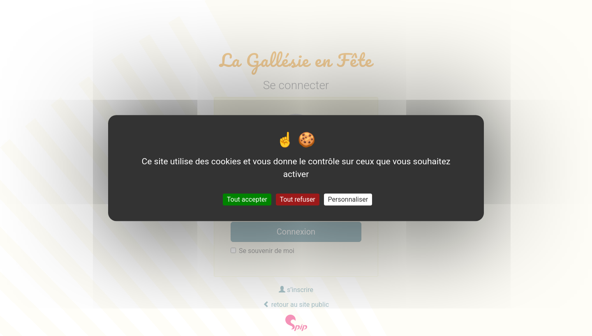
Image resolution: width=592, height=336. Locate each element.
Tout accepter (247, 199)
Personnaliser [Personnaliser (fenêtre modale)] (348, 199)
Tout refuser (297, 199)
